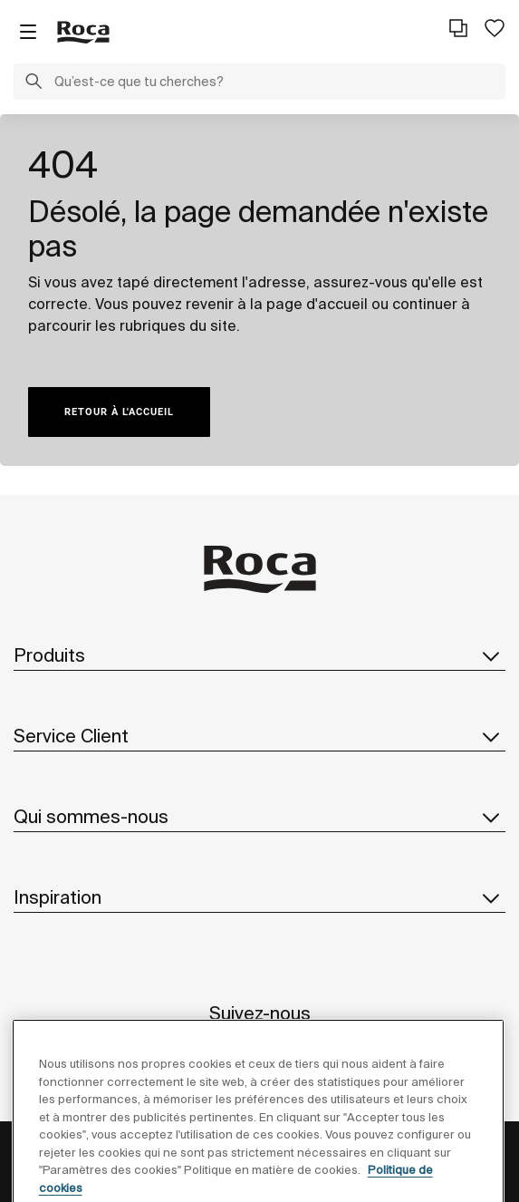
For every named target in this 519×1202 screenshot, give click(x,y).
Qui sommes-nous (259, 816)
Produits (259, 655)
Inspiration (259, 897)
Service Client (259, 736)
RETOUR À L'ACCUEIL (119, 412)
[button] (33, 83)
